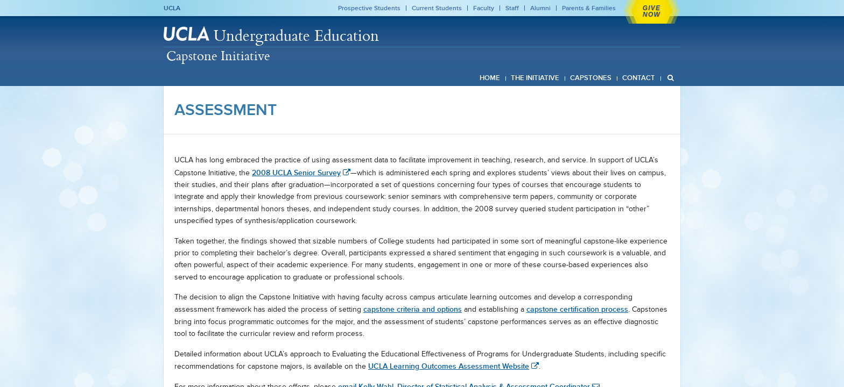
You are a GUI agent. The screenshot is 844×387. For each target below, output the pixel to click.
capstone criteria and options (412, 309)
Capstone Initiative (218, 55)
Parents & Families (589, 8)
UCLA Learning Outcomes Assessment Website (448, 366)
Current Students (437, 8)
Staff (512, 8)
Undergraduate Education (296, 35)
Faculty (483, 8)
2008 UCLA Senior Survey (296, 172)
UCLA (172, 8)
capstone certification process (577, 309)
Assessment (225, 110)
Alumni (540, 8)
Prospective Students (369, 8)
